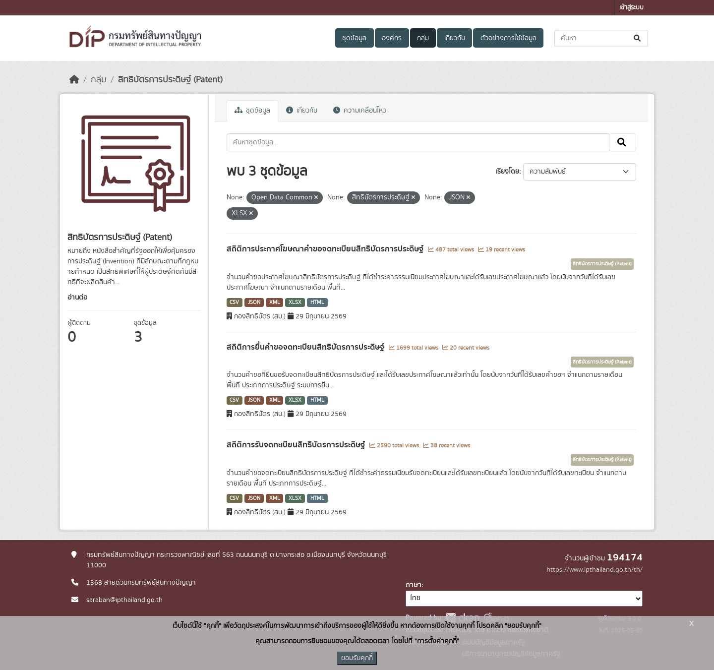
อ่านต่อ (77, 298)
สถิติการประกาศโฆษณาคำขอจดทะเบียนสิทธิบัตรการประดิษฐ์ (326, 249)
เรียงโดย (507, 172)
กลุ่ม (423, 38)
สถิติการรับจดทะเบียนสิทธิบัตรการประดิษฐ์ (297, 444)
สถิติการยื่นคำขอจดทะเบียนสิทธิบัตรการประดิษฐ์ (306, 347)
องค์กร (392, 38)
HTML (317, 302)
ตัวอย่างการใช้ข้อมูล (508, 38)
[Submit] (638, 38)
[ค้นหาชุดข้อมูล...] (601, 38)
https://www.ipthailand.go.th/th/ (594, 570)
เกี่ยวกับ (454, 38)
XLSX (295, 302)
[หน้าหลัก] (74, 79)
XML (274, 302)
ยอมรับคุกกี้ (357, 658)
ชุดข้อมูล (354, 38)
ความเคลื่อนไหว (359, 111)
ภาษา (413, 585)
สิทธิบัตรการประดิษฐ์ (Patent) (170, 79)
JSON (254, 302)
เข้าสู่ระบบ (631, 7)
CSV (234, 302)
